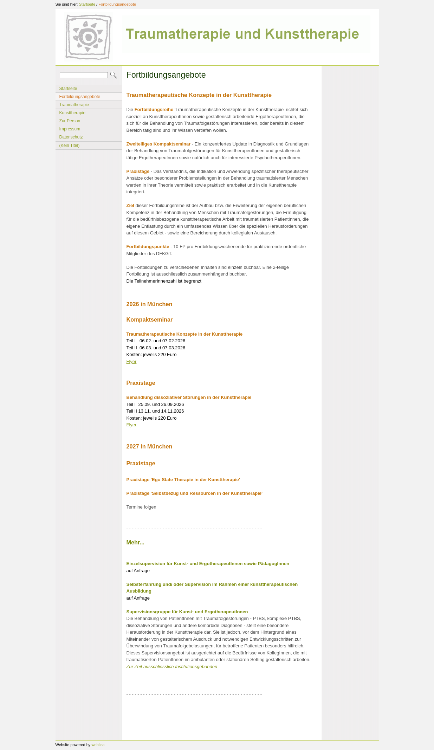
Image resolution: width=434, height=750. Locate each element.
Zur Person (69, 120)
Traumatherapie (74, 104)
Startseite (87, 4)
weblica (97, 745)
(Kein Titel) (69, 145)
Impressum (69, 129)
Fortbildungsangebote (117, 4)
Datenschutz (71, 137)
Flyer (132, 361)
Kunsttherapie (72, 112)
